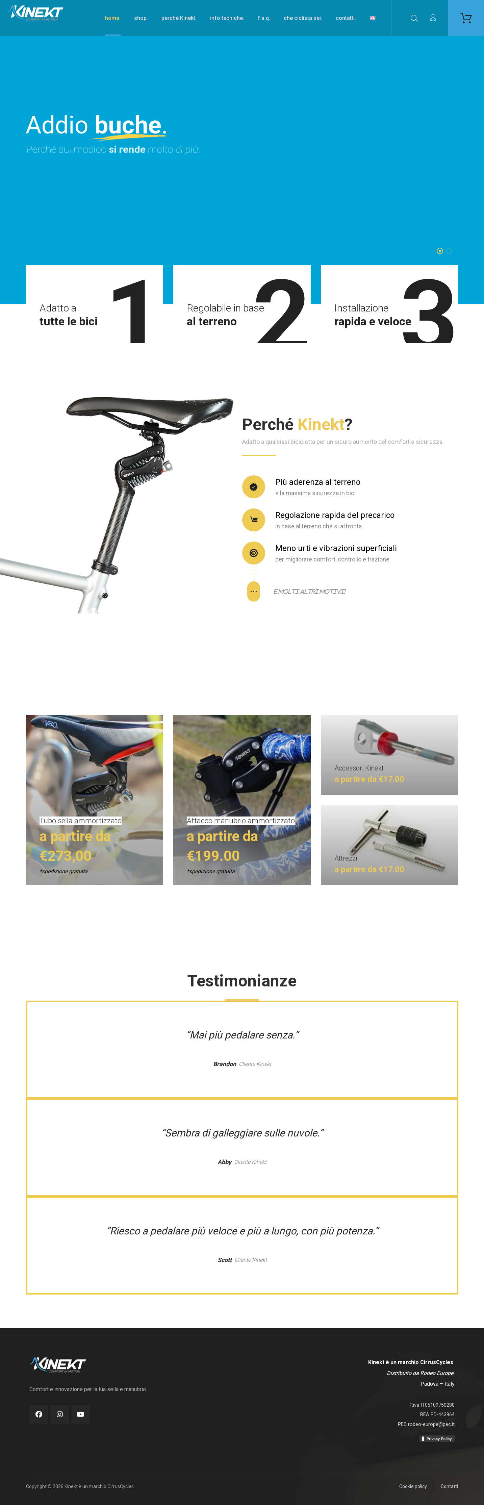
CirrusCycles (436, 1362)
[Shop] (95, 846)
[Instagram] (59, 1414)
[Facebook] (38, 1414)
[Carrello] (466, 17)
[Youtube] (80, 1414)
